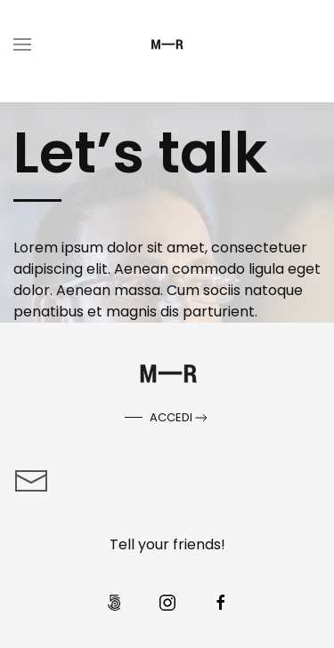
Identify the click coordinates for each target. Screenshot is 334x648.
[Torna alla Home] (167, 44)
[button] (22, 44)
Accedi (180, 418)
